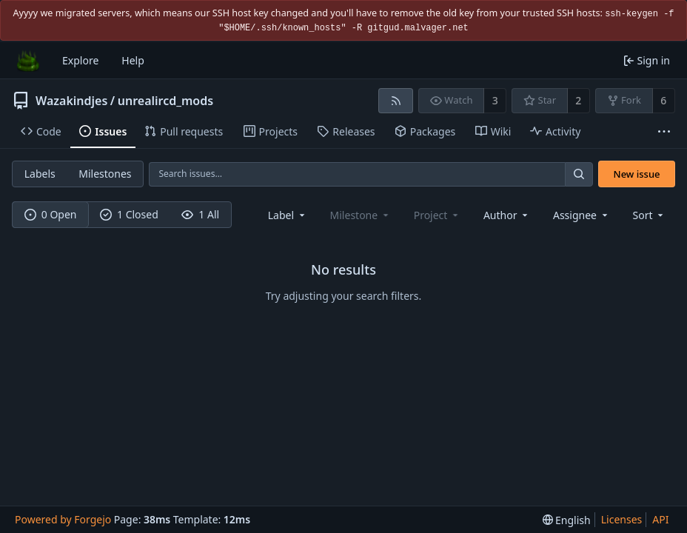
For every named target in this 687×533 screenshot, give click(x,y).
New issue (637, 174)
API (660, 519)
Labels (40, 174)
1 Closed (129, 214)
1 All (200, 214)
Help (132, 60)
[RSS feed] (395, 100)
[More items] (664, 132)
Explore (80, 60)
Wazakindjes (71, 100)
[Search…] (579, 174)
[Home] (28, 60)
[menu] (649, 215)
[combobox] (287, 215)
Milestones (104, 174)
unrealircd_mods (165, 100)
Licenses (622, 519)
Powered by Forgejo (63, 519)
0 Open (50, 214)
